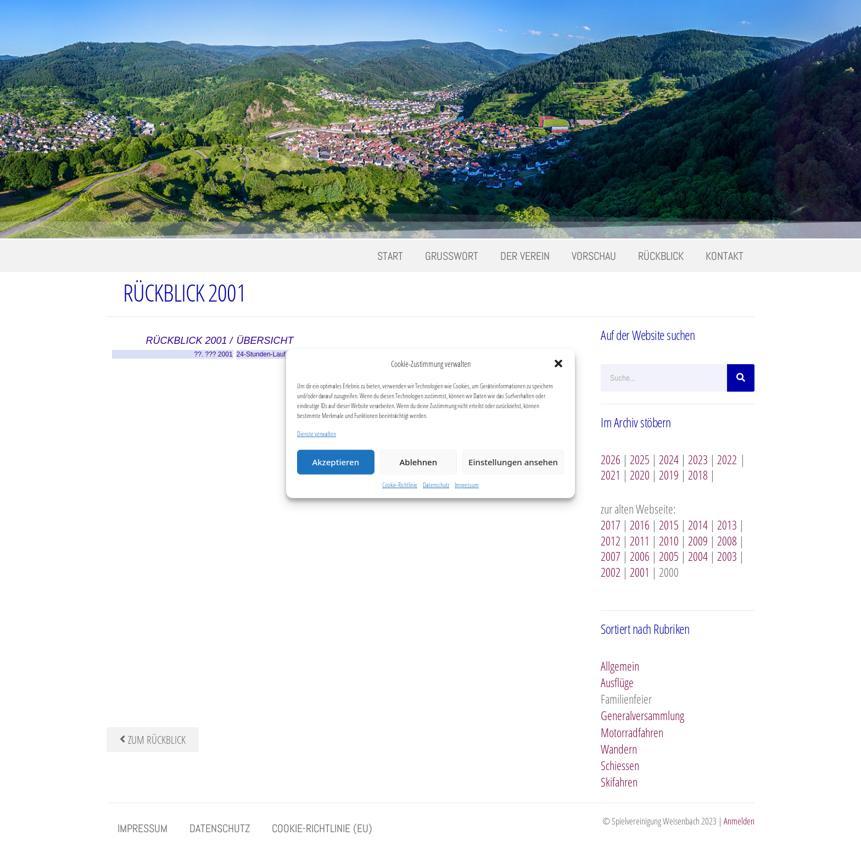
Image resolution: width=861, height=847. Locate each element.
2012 (610, 540)
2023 (698, 459)
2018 (698, 474)
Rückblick (661, 256)
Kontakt (724, 256)
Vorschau (594, 256)
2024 (669, 459)
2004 (698, 556)
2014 (698, 524)
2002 (610, 572)
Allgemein (620, 665)
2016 (640, 524)
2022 (727, 459)
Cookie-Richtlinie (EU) (322, 828)
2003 (727, 556)
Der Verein (525, 256)
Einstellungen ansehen (513, 461)
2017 (610, 524)
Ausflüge (617, 682)
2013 (727, 524)
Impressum (467, 484)
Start (390, 256)
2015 (669, 524)
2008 (727, 540)
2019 (669, 474)
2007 (610, 556)
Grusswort (451, 256)
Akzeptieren (335, 461)
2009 (698, 540)
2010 (669, 540)
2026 (610, 459)
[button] (558, 363)
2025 (640, 459)
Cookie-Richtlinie (399, 484)
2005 (669, 556)
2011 (640, 540)
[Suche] (740, 378)
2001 (640, 572)
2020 (640, 474)
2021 (610, 474)
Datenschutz (436, 484)
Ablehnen (419, 461)
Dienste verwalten (316, 433)
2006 (640, 556)
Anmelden (739, 821)
